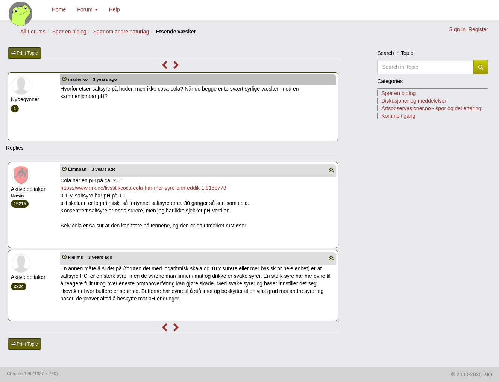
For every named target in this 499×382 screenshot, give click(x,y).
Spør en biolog (69, 32)
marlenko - (93, 79)
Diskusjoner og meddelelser (413, 101)
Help (114, 9)
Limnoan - (92, 169)
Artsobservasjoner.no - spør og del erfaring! (431, 108)
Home (59, 9)
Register (478, 29)
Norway (17, 195)
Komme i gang (398, 116)
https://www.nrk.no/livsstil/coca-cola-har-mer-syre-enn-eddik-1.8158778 (143, 188)
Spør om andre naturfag (121, 32)
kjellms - (91, 257)
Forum (87, 9)
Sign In (457, 29)
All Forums (33, 32)
